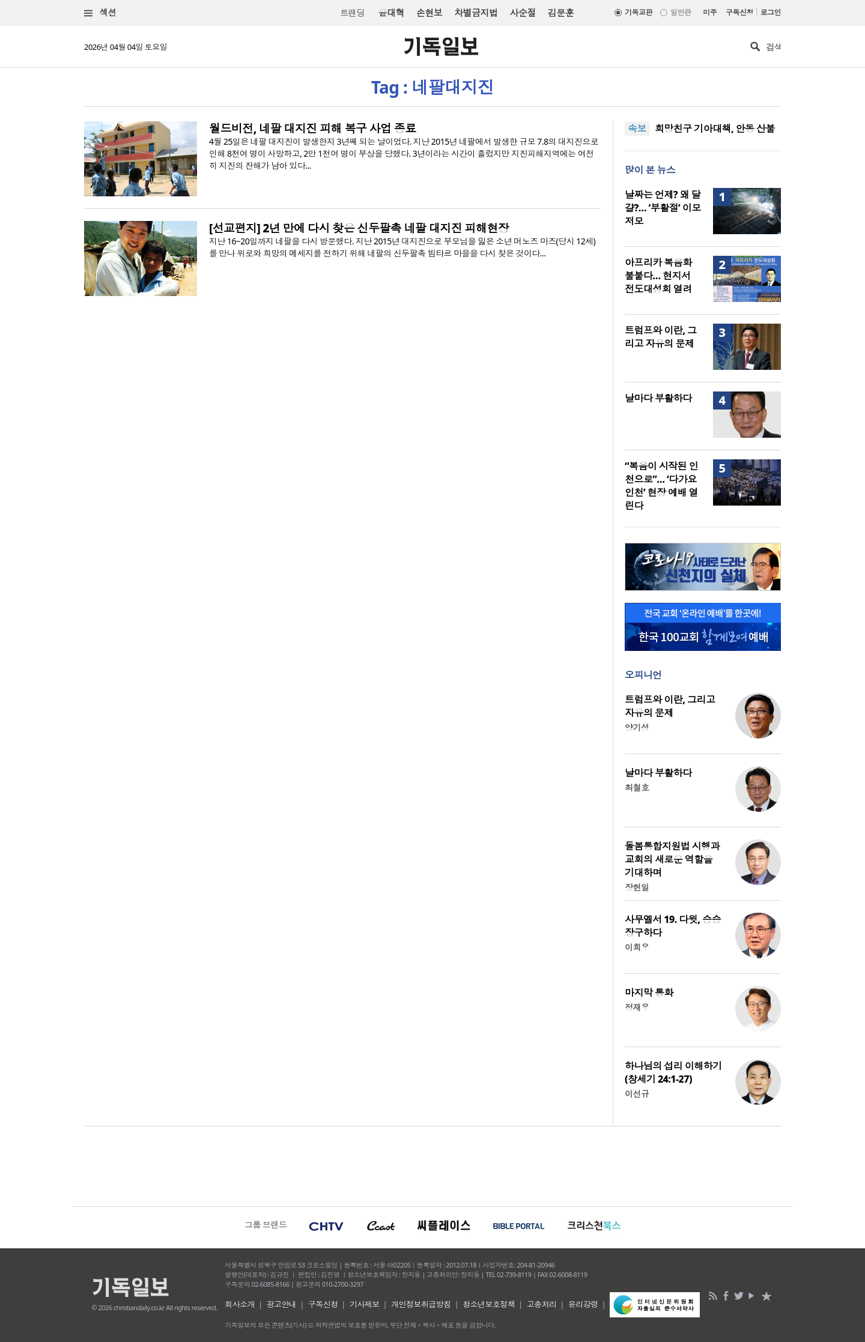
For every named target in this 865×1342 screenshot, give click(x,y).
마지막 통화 (649, 992)
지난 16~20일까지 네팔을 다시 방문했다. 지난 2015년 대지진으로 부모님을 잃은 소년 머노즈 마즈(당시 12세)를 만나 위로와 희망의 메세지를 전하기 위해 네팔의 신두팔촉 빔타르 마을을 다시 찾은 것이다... (402, 247)
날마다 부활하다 (658, 398)
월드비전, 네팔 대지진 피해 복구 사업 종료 (312, 128)
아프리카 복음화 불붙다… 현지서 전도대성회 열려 (658, 275)
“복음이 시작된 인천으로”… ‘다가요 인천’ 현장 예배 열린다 (661, 485)
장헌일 (637, 887)
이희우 (637, 947)
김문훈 (561, 13)
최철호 (637, 787)
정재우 (637, 1007)
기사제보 (365, 1304)
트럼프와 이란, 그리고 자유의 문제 (660, 337)
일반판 (680, 12)
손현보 (429, 13)
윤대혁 (391, 13)
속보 (637, 128)
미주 (710, 12)
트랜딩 (352, 13)
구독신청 (739, 12)
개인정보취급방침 (421, 1304)
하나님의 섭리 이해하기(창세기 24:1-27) (673, 1072)
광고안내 (282, 1304)
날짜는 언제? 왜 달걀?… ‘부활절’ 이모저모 (663, 208)
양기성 (637, 727)
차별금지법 (475, 13)
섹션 (100, 13)
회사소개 (240, 1304)
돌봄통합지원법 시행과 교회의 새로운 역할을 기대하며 (672, 859)
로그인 (770, 12)
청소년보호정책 (489, 1304)
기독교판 (638, 12)
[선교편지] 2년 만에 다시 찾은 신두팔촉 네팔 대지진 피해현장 (359, 228)
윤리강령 (583, 1304)
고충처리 (542, 1304)
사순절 (522, 13)
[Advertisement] (432, 1165)
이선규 (637, 1093)
